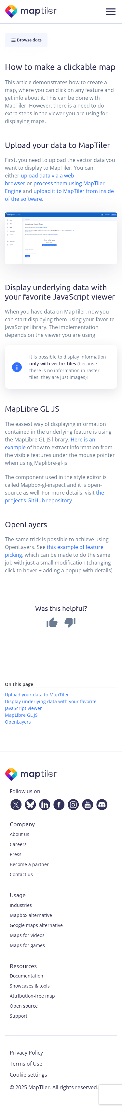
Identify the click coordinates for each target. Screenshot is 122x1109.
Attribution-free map (32, 996)
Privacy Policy (26, 1052)
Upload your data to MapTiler (37, 695)
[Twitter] (14, 803)
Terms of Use (26, 1063)
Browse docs (26, 40)
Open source (24, 1006)
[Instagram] (72, 803)
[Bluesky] (29, 803)
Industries (21, 905)
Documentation (26, 976)
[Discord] (100, 803)
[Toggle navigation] (110, 11)
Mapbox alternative (31, 915)
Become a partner (29, 864)
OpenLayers (18, 722)
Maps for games (27, 945)
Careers (18, 844)
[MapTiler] (32, 12)
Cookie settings (28, 1074)
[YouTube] (86, 803)
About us (19, 834)
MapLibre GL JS (21, 715)
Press (15, 854)
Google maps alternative (36, 925)
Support (18, 1016)
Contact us (21, 874)
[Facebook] (57, 803)
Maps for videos (27, 935)
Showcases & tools (30, 986)
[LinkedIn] (43, 803)
